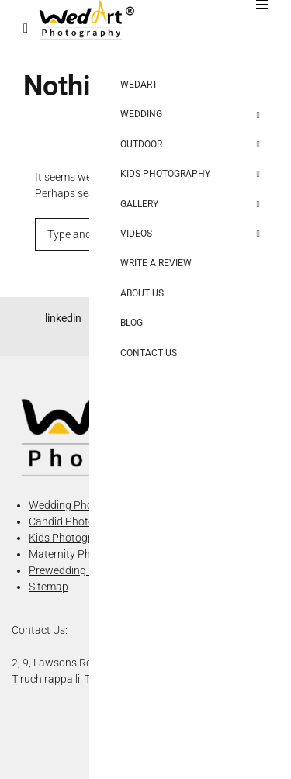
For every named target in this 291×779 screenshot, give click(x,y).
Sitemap (48, 586)
